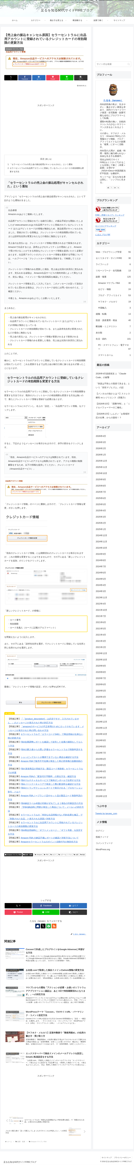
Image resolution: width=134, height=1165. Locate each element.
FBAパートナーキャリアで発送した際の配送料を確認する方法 (50, 784)
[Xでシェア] (11, 77)
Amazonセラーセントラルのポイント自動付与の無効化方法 (49, 842)
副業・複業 (27, 855)
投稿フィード (102, 837)
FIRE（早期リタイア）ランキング (109, 215)
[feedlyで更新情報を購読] (48, 926)
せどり (53, 855)
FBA (46, 855)
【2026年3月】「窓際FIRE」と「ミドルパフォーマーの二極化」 (113, 406)
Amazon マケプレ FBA (13, 855)
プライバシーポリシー (122, 1158)
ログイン (100, 831)
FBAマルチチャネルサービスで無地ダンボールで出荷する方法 (50, 780)
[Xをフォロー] (43, 926)
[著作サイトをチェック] (37, 926)
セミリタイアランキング (105, 226)
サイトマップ (107, 1158)
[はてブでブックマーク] (38, 77)
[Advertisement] (45, 95)
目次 (42, 159)
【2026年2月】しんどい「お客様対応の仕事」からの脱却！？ (112, 416)
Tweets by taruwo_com (106, 813)
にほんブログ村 (102, 235)
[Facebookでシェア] (24, 77)
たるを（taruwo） (113, 100)
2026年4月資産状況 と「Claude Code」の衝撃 (111, 375)
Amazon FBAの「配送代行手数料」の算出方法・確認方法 (48, 776)
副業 (76, 855)
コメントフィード (104, 843)
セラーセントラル (65, 855)
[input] (113, 64)
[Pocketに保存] (53, 77)
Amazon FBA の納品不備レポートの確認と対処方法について (50, 838)
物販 (82, 855)
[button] (80, 77)
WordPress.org (103, 849)
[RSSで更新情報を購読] (54, 926)
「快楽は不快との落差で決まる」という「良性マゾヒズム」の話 (113, 385)
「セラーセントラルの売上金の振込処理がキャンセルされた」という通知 (41, 164)
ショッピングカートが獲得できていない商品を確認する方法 (49, 757)
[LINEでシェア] (66, 77)
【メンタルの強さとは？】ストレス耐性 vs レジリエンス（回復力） (113, 395)
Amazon (38, 855)
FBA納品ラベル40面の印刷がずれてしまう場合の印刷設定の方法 (52, 803)
